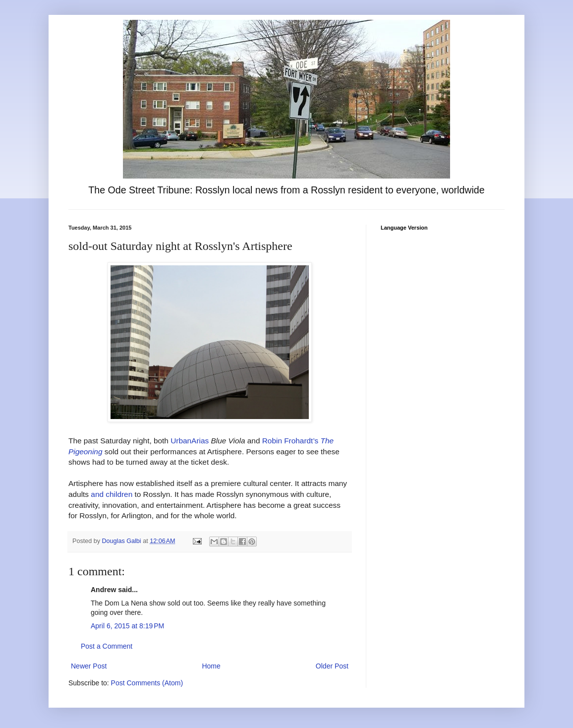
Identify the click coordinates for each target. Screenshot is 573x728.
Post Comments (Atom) (147, 683)
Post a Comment (106, 646)
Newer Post (89, 666)
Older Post (332, 666)
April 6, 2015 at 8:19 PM (127, 626)
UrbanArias (190, 440)
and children (111, 494)
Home (211, 666)
